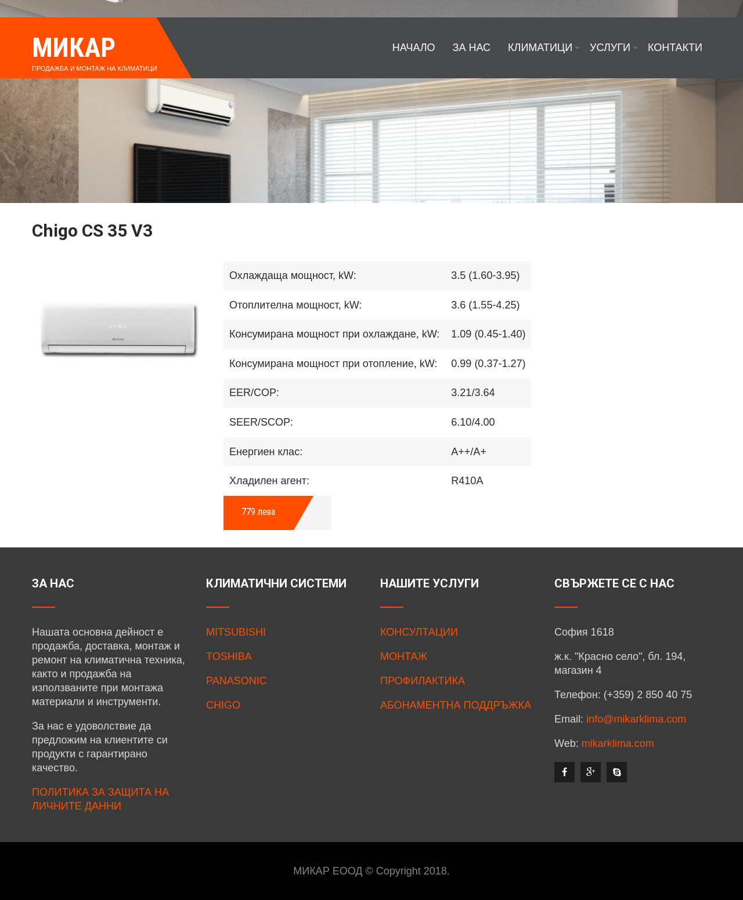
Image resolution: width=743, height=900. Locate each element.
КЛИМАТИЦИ (544, 47)
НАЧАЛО (413, 47)
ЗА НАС (472, 47)
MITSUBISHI (236, 632)
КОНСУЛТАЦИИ (419, 632)
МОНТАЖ (403, 656)
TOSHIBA (229, 656)
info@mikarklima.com (636, 719)
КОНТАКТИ (675, 47)
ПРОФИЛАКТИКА (422, 681)
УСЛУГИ (614, 47)
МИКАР (74, 47)
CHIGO (223, 705)
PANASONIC (236, 681)
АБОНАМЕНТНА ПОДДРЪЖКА (455, 705)
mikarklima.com (618, 743)
